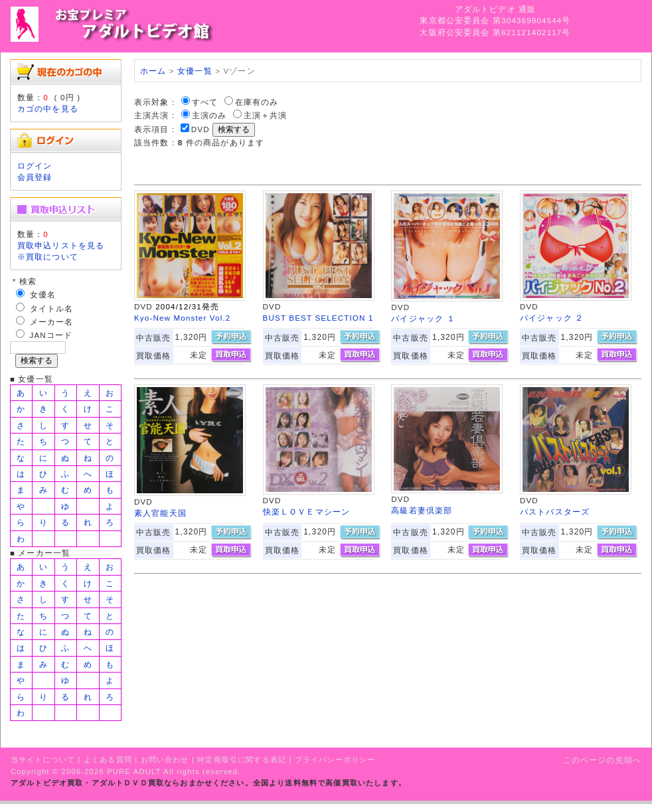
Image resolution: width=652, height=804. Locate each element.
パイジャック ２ (552, 317)
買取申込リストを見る (61, 245)
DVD (200, 129)
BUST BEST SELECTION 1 (318, 317)
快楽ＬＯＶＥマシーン (307, 511)
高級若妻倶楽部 (421, 510)
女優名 (43, 294)
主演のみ (209, 115)
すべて (205, 102)
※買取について (47, 256)
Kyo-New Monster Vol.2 (182, 317)
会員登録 (34, 177)
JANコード (51, 335)
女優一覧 (194, 70)
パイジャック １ (423, 318)
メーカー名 (52, 321)
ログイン (34, 165)
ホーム (153, 70)
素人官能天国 (160, 513)
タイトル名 (52, 308)
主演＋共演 (265, 115)
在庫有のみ (257, 102)
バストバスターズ (555, 511)
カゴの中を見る (47, 108)
